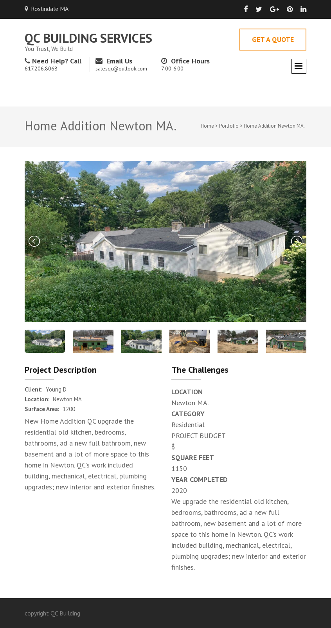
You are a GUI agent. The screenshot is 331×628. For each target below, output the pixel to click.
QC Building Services (88, 37)
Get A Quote (273, 39)
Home (207, 126)
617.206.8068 (41, 68)
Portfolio (229, 126)
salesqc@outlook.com (121, 68)
